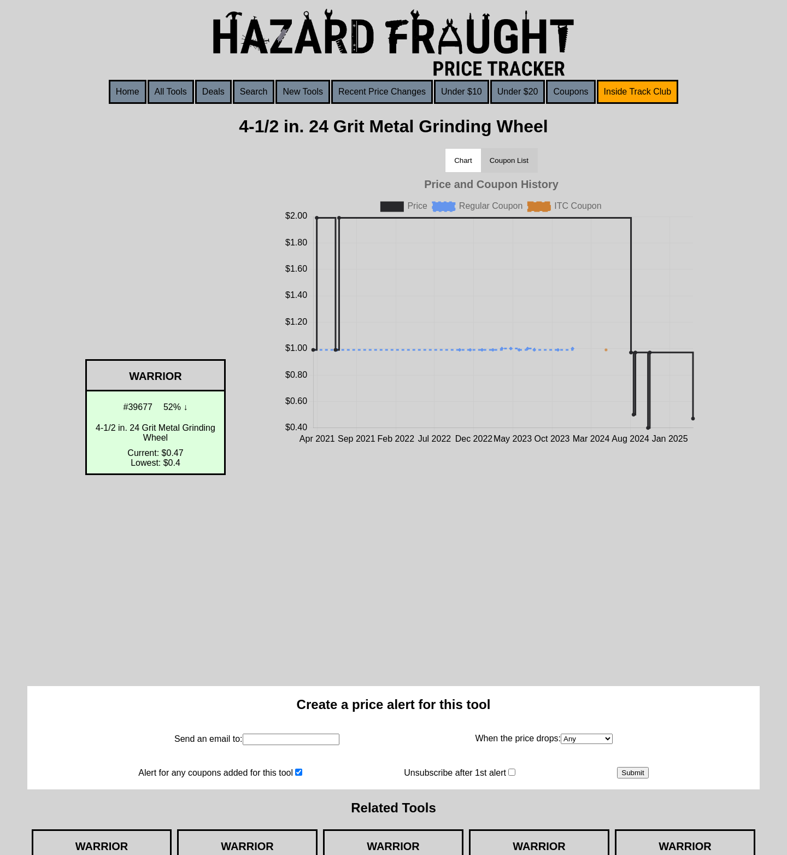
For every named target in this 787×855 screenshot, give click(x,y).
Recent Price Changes (382, 91)
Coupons (570, 91)
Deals (213, 91)
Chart (463, 160)
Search (254, 91)
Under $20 (517, 91)
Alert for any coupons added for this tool (215, 772)
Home (127, 91)
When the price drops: (518, 738)
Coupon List (509, 160)
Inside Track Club (638, 91)
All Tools (171, 91)
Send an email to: (208, 738)
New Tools (303, 91)
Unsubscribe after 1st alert (455, 772)
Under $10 (461, 91)
